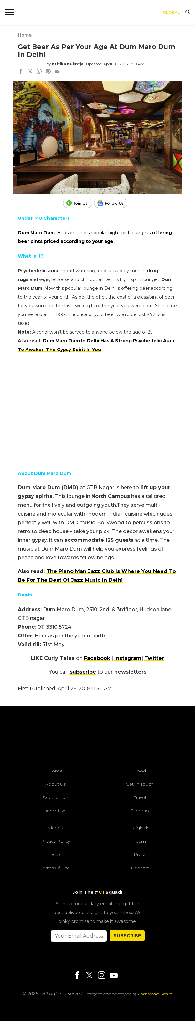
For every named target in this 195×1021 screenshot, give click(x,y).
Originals (140, 828)
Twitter (154, 658)
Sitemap (140, 810)
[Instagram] (101, 975)
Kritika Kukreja (68, 64)
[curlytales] (97, 738)
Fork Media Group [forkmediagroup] (155, 994)
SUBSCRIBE (127, 935)
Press (140, 854)
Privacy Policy (55, 841)
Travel (140, 797)
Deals (55, 854)
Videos (55, 828)
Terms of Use (55, 868)
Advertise (55, 810)
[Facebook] (77, 975)
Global (171, 12)
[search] (187, 12)
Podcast (140, 868)
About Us (55, 784)
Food (140, 771)
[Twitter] (89, 975)
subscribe (83, 672)
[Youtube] (113, 975)
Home (25, 35)
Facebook (97, 658)
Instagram (127, 658)
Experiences (55, 797)
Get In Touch (140, 784)
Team (140, 841)
